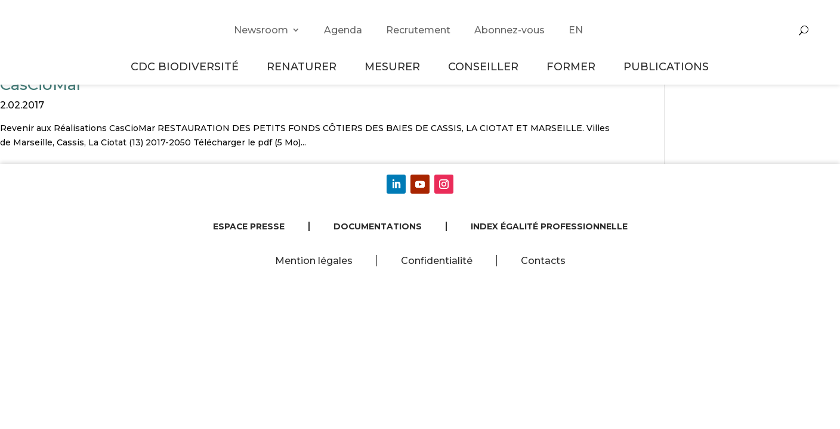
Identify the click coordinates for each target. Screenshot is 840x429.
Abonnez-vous (509, 30)
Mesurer (394, 66)
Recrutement (418, 30)
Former (572, 66)
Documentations (377, 226)
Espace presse (249, 226)
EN (576, 30)
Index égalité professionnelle (549, 226)
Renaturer (303, 66)
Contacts (543, 260)
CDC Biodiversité (186, 66)
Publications (666, 66)
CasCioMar (41, 84)
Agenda (343, 30)
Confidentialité (436, 260)
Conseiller (485, 66)
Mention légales (314, 260)
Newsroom (261, 30)
